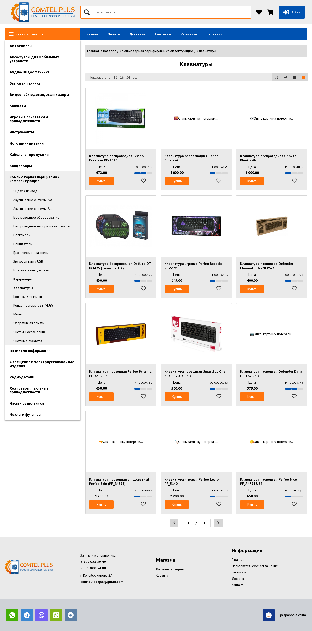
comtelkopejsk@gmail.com (101, 582)
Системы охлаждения (29, 332)
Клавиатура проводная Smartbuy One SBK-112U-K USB (195, 373)
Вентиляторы (23, 244)
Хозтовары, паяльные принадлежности (29, 390)
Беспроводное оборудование (36, 217)
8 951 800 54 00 (93, 568)
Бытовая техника (25, 83)
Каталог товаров (170, 569)
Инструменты (22, 132)
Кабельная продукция (29, 155)
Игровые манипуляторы (31, 270)
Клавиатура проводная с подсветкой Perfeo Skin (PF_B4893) (119, 481)
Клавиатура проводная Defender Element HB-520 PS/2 (266, 265)
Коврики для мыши (27, 296)
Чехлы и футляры (25, 415)
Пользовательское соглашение (255, 566)
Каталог (109, 51)
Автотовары (21, 46)
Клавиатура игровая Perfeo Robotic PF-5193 (193, 265)
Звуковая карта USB (28, 261)
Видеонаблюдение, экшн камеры (39, 95)
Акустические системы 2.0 (32, 200)
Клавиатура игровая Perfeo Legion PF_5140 (193, 481)
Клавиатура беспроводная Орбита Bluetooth (268, 158)
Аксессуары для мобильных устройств (34, 59)
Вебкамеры (22, 235)
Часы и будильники (27, 403)
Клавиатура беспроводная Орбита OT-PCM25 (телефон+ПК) (120, 265)
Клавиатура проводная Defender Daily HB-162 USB (271, 373)
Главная (91, 34)
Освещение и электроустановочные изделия (42, 364)
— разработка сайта (284, 615)
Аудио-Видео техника (29, 72)
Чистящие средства (27, 341)
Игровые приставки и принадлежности (29, 119)
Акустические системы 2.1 (32, 208)
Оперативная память (28, 323)
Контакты (163, 34)
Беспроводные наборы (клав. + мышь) (42, 226)
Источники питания (27, 143)
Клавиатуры (23, 288)
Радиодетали (22, 377)
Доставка (137, 34)
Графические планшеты (31, 252)
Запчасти (18, 106)
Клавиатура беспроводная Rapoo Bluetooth (191, 158)
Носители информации (30, 351)
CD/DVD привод (25, 191)
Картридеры (22, 279)
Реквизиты (189, 34)
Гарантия (214, 34)
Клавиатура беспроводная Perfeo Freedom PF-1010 (116, 158)
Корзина (162, 575)
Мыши (18, 314)
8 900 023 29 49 (93, 562)
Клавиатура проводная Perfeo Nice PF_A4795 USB (268, 481)
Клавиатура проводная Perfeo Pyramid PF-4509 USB (120, 373)
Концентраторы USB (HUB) (33, 305)
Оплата (114, 34)
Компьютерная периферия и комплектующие (35, 179)
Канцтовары (21, 166)
